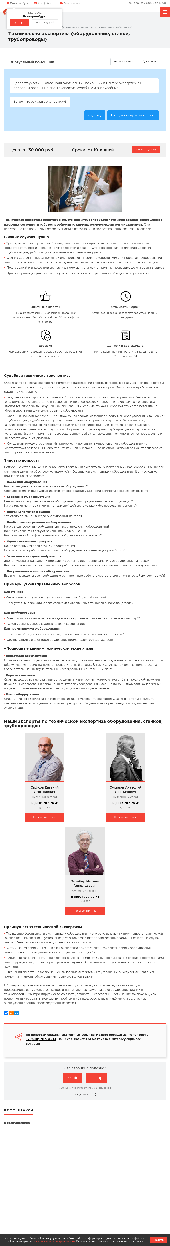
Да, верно (19, 23)
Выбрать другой (45, 23)
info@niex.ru (46, 3)
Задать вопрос (73, 3)
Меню (165, 12)
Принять (158, 1239)
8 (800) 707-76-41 (44, 803)
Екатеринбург (19, 3)
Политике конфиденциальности (53, 1241)
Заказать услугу (146, 150)
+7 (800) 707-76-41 (41, 1040)
